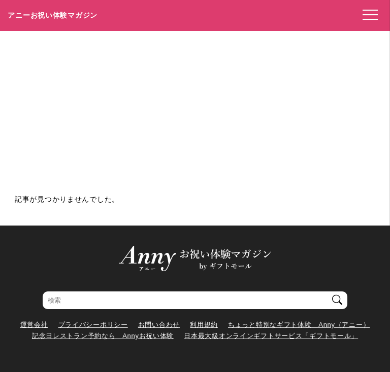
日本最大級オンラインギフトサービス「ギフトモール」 (271, 336)
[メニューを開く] (367, 15)
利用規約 (204, 324)
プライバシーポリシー (93, 324)
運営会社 (34, 324)
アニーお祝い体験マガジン (53, 15)
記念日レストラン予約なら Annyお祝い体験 (103, 336)
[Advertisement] (195, 107)
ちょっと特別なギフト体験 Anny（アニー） (299, 324)
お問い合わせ (159, 324)
